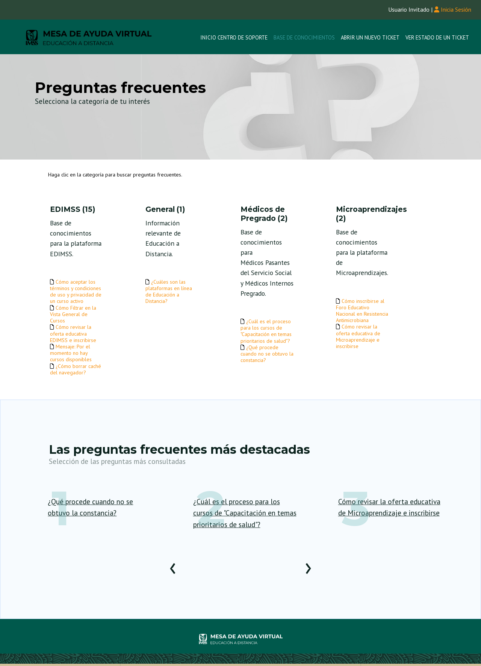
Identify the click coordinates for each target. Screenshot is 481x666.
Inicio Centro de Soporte (234, 37)
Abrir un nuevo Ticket (370, 37)
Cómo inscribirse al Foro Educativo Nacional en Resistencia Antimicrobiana (362, 311)
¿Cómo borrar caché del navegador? (75, 369)
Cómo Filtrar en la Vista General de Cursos (73, 314)
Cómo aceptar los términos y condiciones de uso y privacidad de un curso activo (75, 291)
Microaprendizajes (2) (362, 214)
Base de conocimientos (304, 37)
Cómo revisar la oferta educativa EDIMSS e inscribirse (73, 333)
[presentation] (172, 571)
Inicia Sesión (452, 9)
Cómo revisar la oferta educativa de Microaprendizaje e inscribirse (358, 336)
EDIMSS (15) (72, 209)
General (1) (165, 209)
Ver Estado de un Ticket (437, 37)
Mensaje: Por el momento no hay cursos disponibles (71, 353)
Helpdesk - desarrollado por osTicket (241, 639)
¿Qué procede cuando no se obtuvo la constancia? (266, 353)
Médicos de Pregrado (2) (263, 214)
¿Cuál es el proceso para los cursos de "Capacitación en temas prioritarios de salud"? (266, 331)
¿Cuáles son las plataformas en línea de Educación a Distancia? (168, 291)
